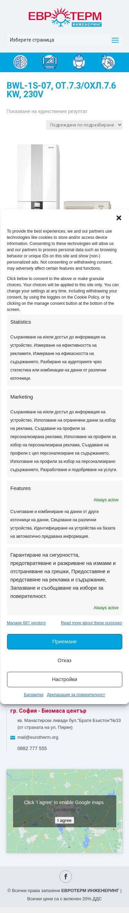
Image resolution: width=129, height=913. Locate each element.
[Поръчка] (84, 125)
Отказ (64, 660)
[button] (118, 217)
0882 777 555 (32, 748)
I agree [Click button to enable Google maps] (64, 820)
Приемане (64, 641)
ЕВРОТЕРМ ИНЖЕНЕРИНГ (90, 890)
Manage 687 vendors (26, 623)
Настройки (64, 679)
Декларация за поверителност (76, 694)
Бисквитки (33, 694)
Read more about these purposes (91, 623)
